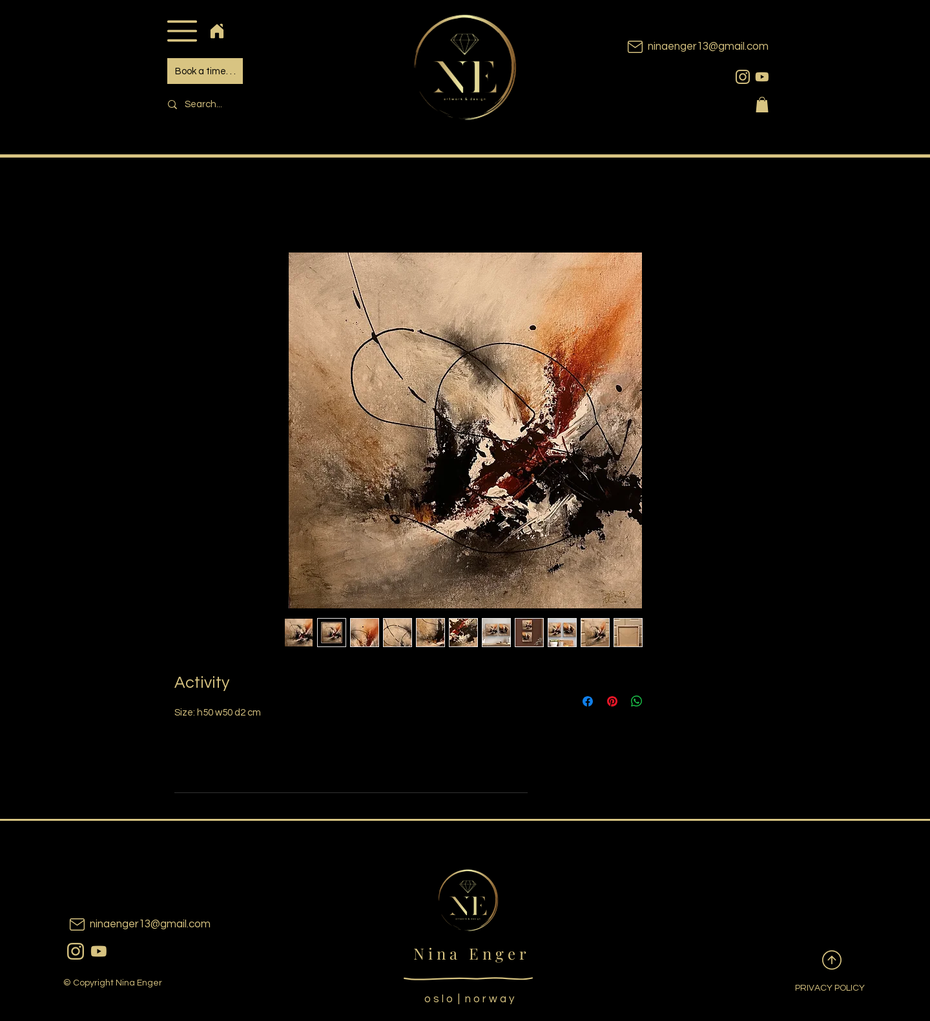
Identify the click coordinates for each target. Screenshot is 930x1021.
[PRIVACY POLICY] (819, 988)
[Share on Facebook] (587, 701)
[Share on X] (661, 701)
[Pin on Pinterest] (612, 701)
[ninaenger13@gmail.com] (678, 47)
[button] (182, 31)
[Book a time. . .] (205, 71)
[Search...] (249, 104)
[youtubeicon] (762, 77)
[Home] (217, 31)
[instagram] (743, 77)
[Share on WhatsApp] (637, 701)
